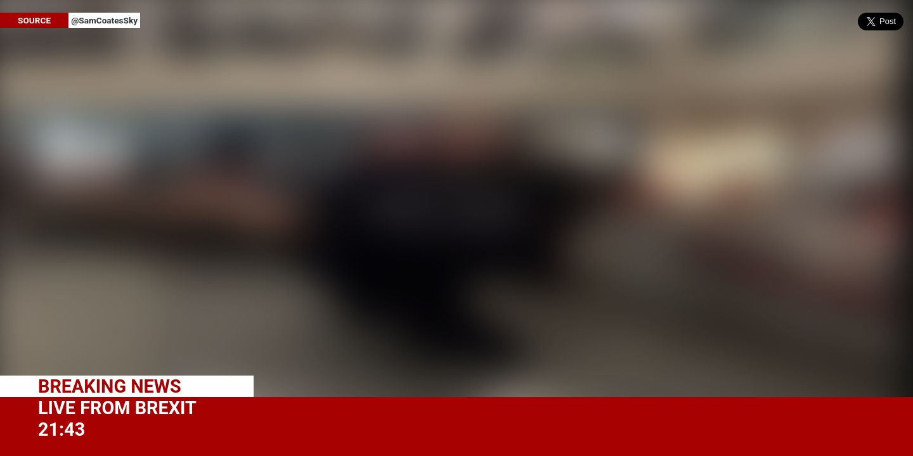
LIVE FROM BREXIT (117, 408)
